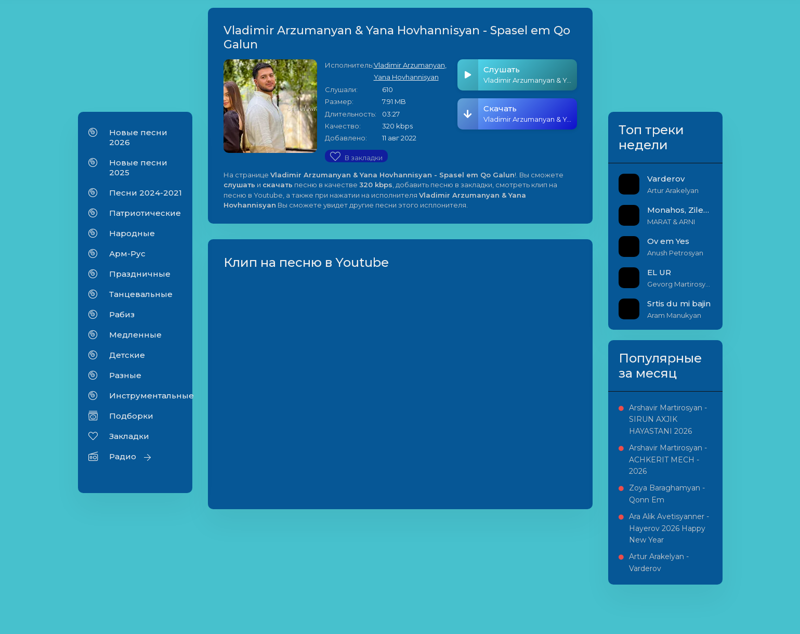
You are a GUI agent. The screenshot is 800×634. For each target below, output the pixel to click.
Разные (125, 375)
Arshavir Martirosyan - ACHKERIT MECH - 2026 (668, 459)
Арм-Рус (127, 253)
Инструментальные (145, 395)
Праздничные (140, 274)
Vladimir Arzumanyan (409, 65)
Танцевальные (141, 294)
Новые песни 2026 (138, 137)
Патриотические (145, 213)
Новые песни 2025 (138, 167)
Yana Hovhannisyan (406, 77)
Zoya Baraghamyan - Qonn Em (667, 493)
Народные (132, 233)
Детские (127, 355)
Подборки (131, 416)
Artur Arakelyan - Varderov (659, 562)
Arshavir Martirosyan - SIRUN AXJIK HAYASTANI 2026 (668, 419)
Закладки (129, 436)
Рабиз (122, 314)
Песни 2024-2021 (145, 193)
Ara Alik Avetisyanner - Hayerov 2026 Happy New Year (669, 528)
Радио (122, 456)
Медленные (135, 335)
